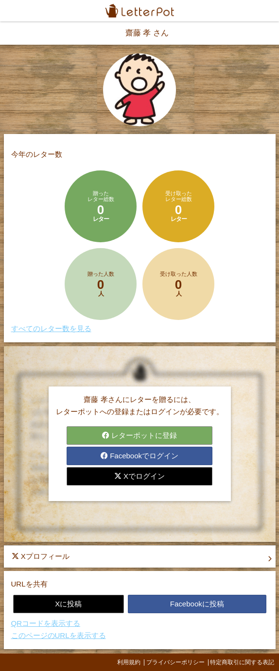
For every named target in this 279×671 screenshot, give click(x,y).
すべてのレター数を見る (51, 328)
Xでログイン (139, 476)
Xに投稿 (68, 604)
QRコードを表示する (46, 623)
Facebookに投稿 (197, 604)
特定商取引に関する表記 (242, 662)
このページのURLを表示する (58, 635)
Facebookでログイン (139, 456)
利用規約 (128, 662)
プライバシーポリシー (175, 662)
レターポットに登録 (139, 435)
